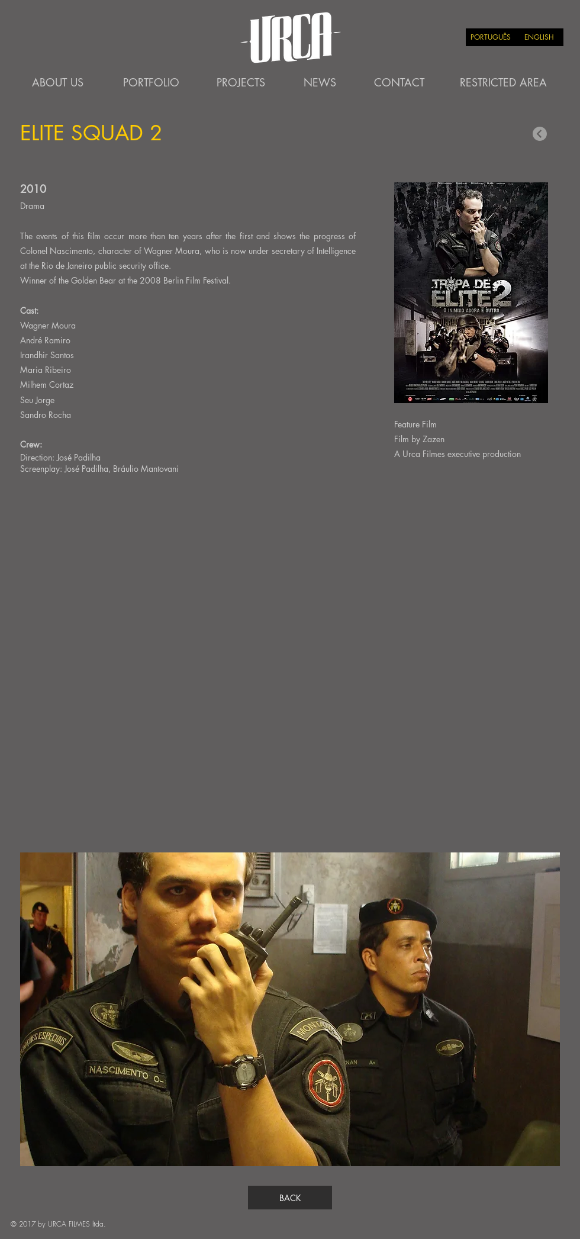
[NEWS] (320, 83)
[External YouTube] (290, 666)
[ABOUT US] (57, 83)
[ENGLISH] (539, 37)
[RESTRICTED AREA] (503, 83)
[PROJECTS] (241, 83)
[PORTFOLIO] (151, 83)
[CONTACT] (399, 83)
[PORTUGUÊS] (490, 37)
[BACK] (290, 1197)
